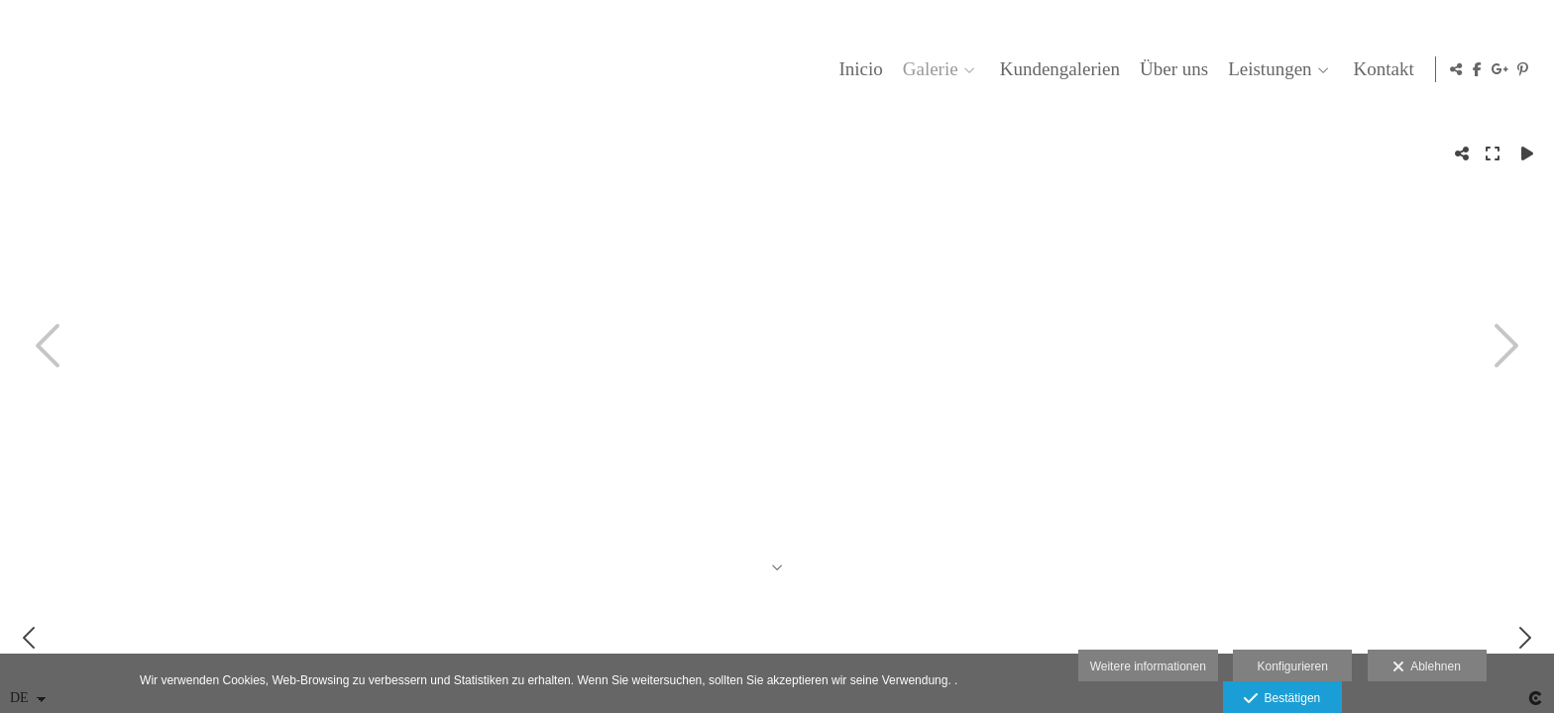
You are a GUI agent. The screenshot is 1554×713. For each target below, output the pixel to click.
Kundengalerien (1056, 69)
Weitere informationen (1148, 666)
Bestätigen (1282, 699)
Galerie (926, 69)
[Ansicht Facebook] (1478, 69)
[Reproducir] (1527, 153)
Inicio (857, 69)
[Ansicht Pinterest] (1523, 69)
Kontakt (1380, 69)
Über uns (1170, 69)
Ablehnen (1426, 667)
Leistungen (1265, 69)
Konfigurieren (1292, 666)
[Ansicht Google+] (1500, 69)
